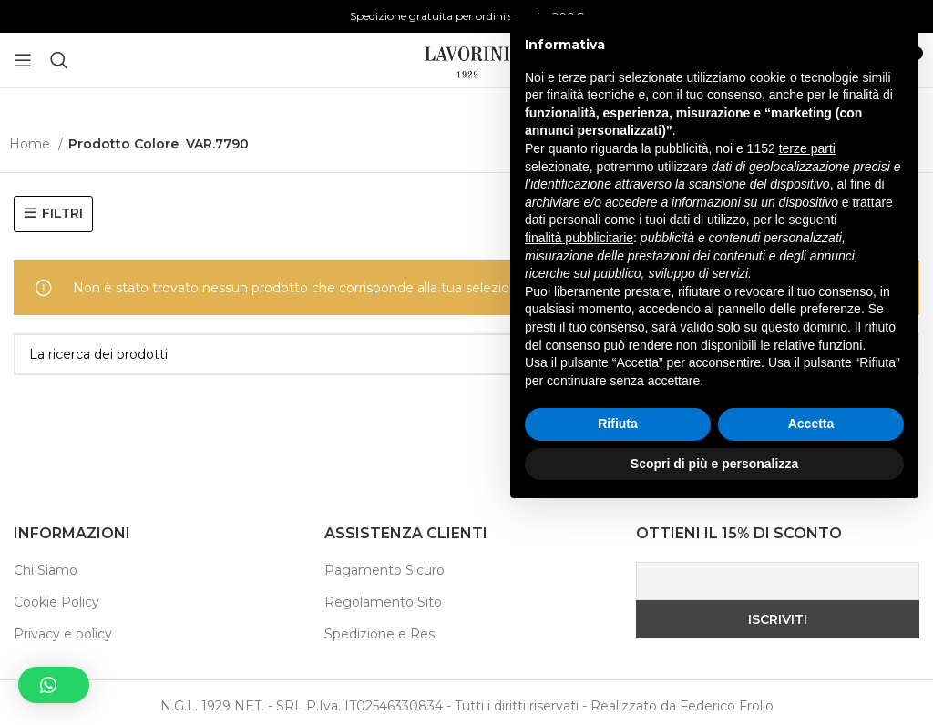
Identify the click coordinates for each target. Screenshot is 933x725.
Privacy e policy (63, 634)
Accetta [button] (811, 635)
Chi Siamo (45, 570)
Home (31, 144)
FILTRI (62, 213)
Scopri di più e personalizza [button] (714, 675)
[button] (53, 685)
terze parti (807, 360)
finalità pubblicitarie (579, 449)
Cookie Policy (56, 602)
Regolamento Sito (383, 602)
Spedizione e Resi (380, 634)
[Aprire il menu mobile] (23, 60)
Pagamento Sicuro (384, 570)
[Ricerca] (59, 60)
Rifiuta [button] (618, 635)
